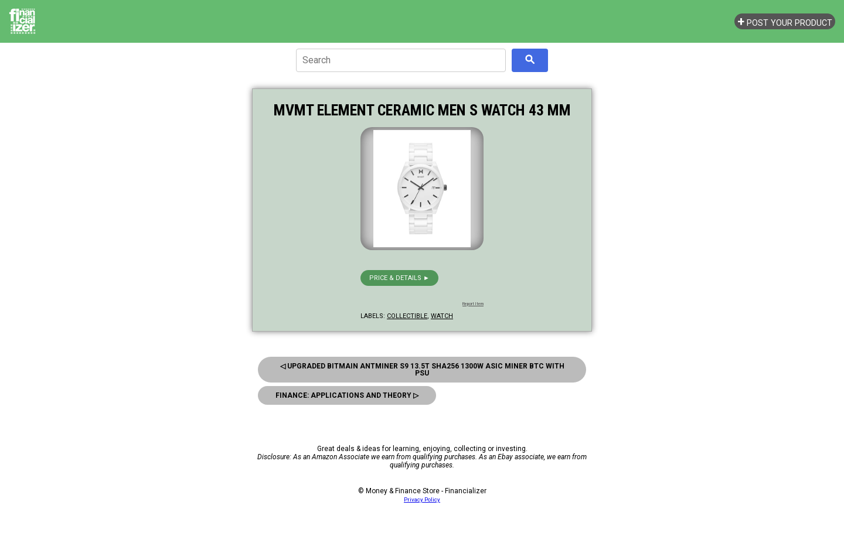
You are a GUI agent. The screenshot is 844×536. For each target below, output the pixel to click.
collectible (407, 316)
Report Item (473, 304)
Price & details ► (399, 278)
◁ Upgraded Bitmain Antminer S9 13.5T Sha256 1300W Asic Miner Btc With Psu (422, 369)
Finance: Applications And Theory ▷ (346, 395)
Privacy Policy (422, 499)
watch (442, 316)
